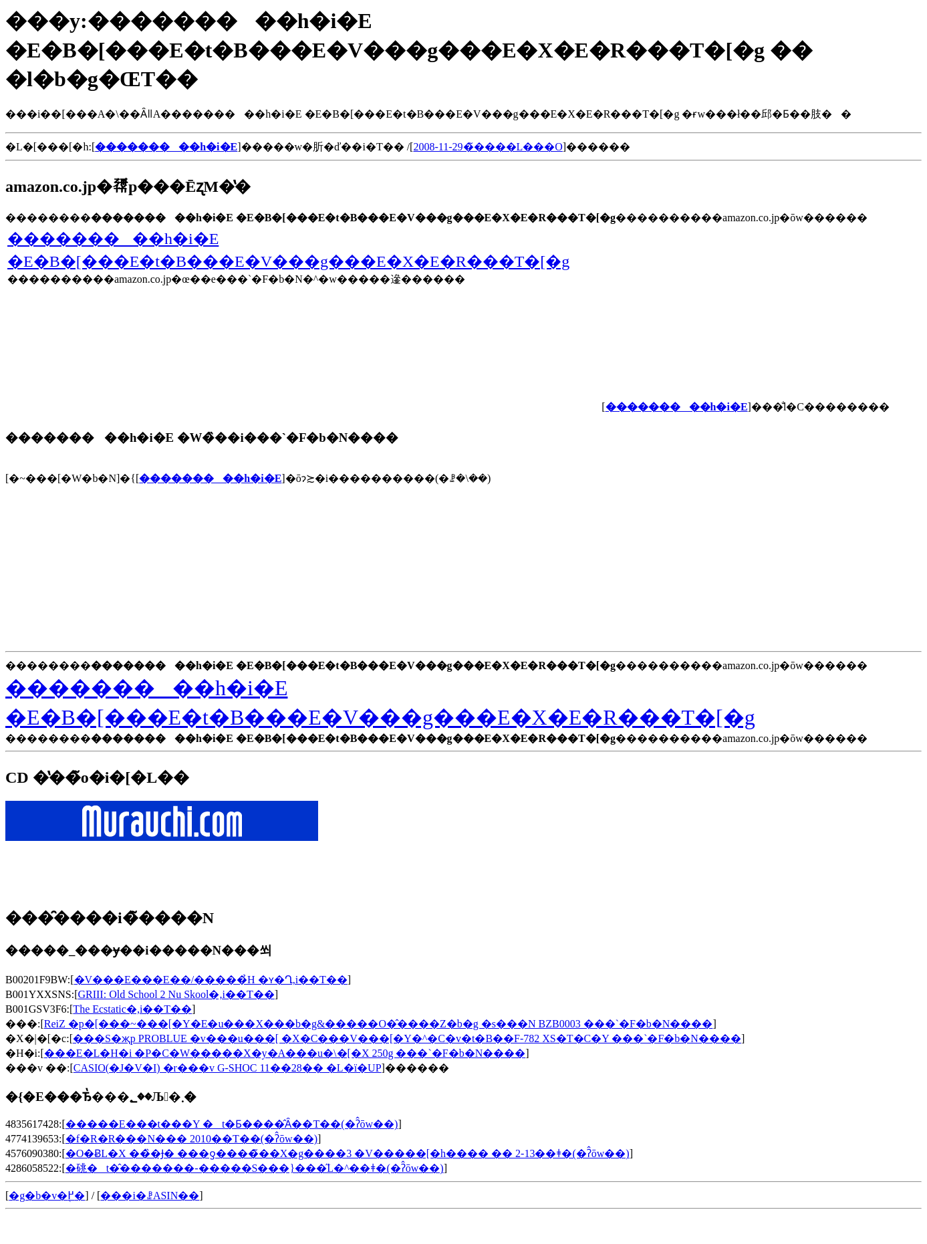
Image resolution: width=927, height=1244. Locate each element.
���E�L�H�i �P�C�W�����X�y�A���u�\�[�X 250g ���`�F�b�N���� (284, 1053)
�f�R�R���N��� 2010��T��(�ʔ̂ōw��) (191, 1138)
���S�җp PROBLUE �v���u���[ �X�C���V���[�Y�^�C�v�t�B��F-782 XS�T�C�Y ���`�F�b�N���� (407, 1038)
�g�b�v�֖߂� (47, 1195)
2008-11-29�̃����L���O (487, 146)
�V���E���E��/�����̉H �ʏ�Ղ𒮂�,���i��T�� (211, 979)
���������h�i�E (210, 478)
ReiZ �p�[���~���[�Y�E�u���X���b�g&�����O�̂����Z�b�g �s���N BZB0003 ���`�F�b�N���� (378, 1023)
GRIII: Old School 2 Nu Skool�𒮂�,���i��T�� (176, 994)
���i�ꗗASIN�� (149, 1195)
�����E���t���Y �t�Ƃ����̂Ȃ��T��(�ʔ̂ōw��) (231, 1124)
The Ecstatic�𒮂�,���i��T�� (132, 1009)
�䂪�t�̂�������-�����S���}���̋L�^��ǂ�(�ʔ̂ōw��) (254, 1168)
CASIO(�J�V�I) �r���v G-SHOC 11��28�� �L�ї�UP (228, 1068)
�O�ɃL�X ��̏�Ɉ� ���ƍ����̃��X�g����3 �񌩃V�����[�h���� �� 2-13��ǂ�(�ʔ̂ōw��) (347, 1153)
